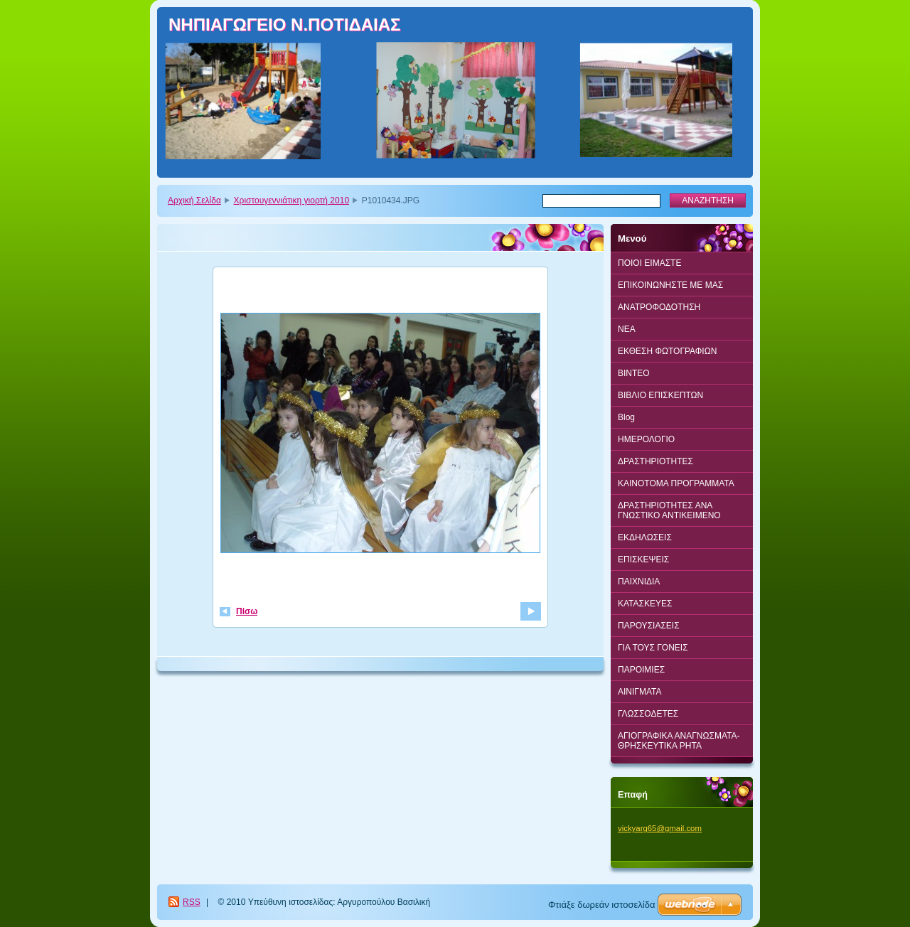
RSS (191, 902)
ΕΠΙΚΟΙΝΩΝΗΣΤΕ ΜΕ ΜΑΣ (670, 285)
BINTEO (634, 373)
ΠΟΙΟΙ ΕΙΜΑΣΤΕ (649, 263)
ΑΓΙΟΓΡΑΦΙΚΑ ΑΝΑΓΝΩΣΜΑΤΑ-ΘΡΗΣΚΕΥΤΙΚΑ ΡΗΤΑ (678, 741)
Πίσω (246, 611)
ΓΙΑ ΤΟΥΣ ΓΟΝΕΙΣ (653, 648)
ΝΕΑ (627, 329)
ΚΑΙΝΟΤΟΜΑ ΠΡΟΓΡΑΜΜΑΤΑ (676, 483)
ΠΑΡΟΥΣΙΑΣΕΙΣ (649, 626)
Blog (626, 417)
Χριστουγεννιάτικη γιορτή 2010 (292, 200)
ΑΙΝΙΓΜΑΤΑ (640, 692)
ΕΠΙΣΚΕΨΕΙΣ (643, 559)
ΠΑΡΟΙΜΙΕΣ (641, 670)
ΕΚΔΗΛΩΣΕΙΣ (645, 537)
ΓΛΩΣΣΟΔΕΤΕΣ (648, 714)
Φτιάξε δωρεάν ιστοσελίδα (601, 904)
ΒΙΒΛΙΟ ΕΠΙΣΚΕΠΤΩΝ (660, 395)
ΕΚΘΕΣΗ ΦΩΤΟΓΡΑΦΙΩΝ (667, 351)
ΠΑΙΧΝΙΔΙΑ (639, 581)
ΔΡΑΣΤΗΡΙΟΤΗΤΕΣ (655, 461)
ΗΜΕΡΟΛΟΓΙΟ (646, 439)
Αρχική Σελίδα (194, 200)
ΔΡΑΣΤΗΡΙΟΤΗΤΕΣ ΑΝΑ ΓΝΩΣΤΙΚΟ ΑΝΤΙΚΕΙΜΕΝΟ (669, 510)
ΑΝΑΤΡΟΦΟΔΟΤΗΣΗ (659, 307)
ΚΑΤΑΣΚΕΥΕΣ (645, 604)
